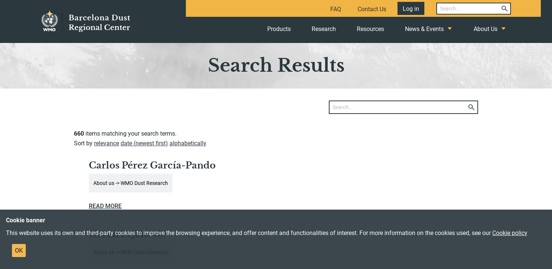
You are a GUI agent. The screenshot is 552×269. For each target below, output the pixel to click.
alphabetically (187, 143)
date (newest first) (144, 143)
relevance (106, 143)
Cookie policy (509, 232)
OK (19, 250)
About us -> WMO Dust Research (130, 183)
